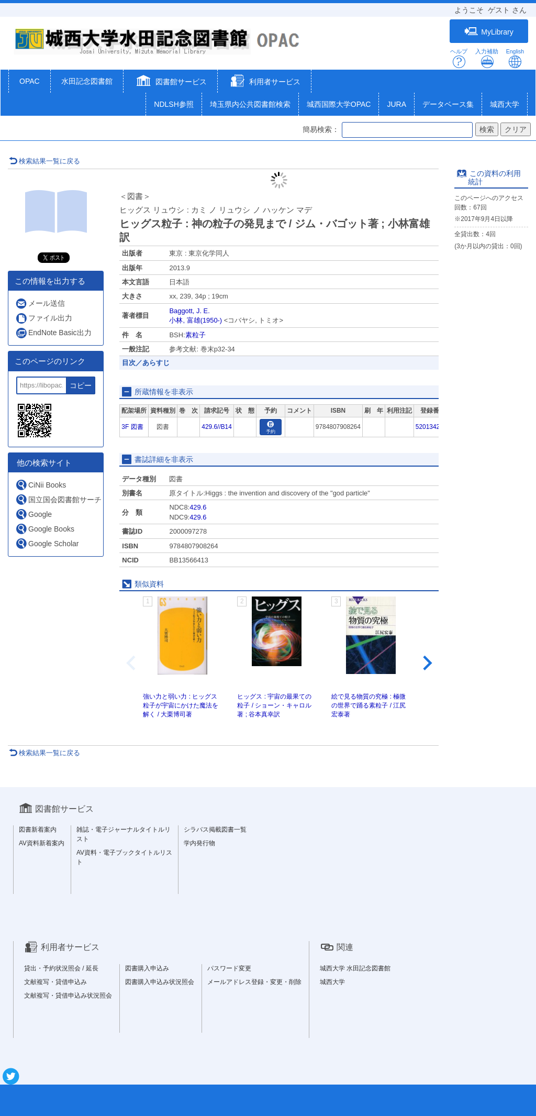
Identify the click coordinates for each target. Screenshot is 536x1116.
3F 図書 (132, 426)
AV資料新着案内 (41, 843)
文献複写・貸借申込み (55, 982)
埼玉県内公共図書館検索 (250, 104)
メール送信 (40, 303)
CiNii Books (40, 484)
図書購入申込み (147, 968)
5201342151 (433, 426)
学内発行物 (199, 843)
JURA (396, 104)
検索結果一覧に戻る (44, 161)
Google (33, 514)
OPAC (29, 81)
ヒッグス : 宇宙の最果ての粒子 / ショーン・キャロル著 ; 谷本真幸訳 (274, 705)
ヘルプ (458, 58)
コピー (81, 385)
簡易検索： (321, 129)
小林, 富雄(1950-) (195, 320)
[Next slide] (426, 663)
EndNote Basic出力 (53, 332)
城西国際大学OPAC (339, 104)
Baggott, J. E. (189, 311)
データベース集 (448, 104)
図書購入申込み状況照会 (159, 982)
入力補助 (486, 58)
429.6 (197, 507)
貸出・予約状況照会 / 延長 (61, 968)
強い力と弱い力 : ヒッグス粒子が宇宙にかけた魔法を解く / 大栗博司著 (180, 705)
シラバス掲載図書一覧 (215, 829)
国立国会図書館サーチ (58, 499)
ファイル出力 (43, 318)
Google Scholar (47, 543)
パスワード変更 (229, 968)
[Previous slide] (132, 663)
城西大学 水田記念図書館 (355, 968)
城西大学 (504, 104)
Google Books (44, 528)
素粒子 (195, 335)
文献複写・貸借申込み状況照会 (68, 995)
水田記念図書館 (87, 81)
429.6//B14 (217, 426)
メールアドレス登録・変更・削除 (254, 982)
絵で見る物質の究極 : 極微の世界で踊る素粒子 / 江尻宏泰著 (368, 705)
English (515, 58)
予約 (271, 427)
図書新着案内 (38, 829)
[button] (170, 82)
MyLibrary (488, 32)
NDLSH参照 (173, 104)
